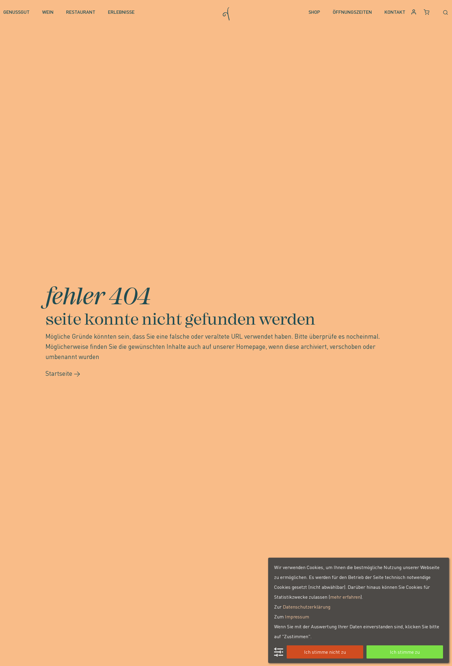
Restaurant (80, 12)
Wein (48, 12)
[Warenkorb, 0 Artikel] (427, 12)
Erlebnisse (121, 12)
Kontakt (394, 12)
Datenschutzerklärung (306, 606)
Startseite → (62, 373)
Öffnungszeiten (352, 12)
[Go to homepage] (226, 12)
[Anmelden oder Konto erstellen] (414, 12)
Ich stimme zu (405, 652)
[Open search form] (442, 12)
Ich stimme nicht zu (325, 652)
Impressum (297, 616)
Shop (314, 12)
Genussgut (16, 12)
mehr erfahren (345, 597)
